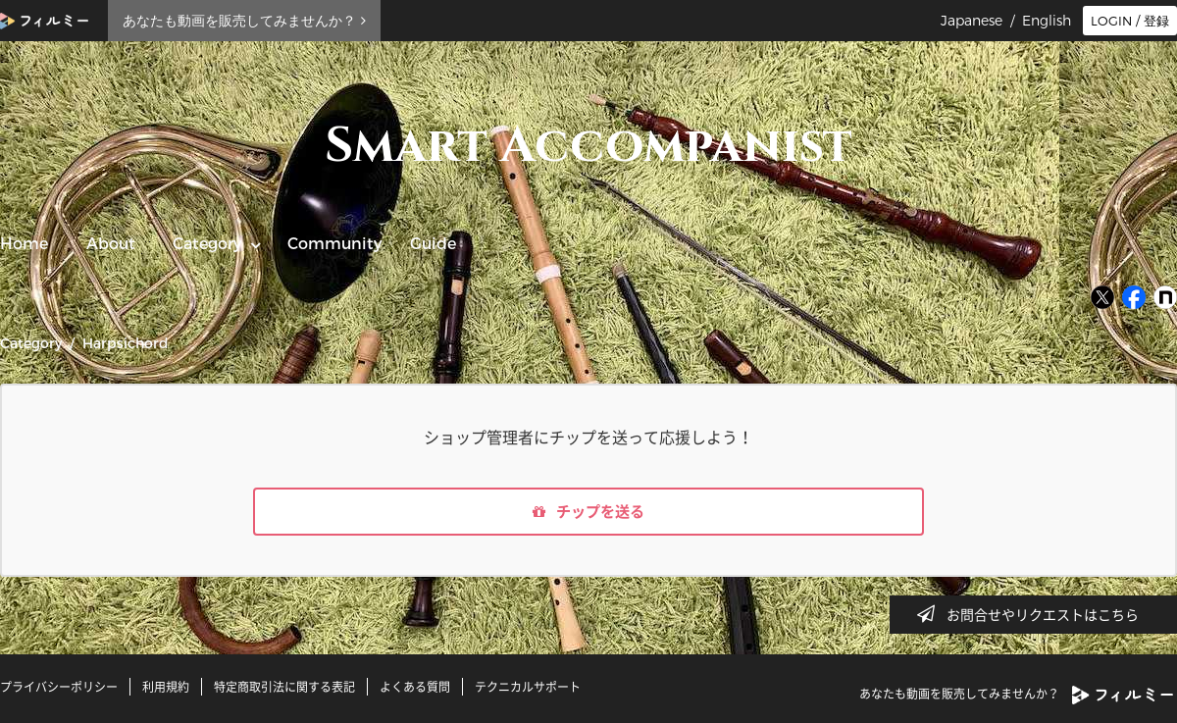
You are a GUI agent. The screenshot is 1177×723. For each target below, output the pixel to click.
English (1046, 20)
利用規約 (165, 687)
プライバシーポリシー (59, 687)
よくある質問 (415, 687)
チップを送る (588, 513)
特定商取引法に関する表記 (284, 687)
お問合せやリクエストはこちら (1034, 614)
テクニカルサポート (528, 687)
